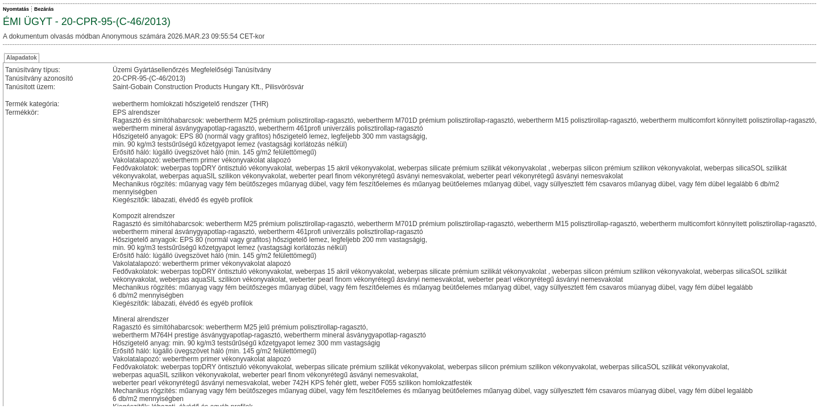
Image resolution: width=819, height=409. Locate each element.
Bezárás (44, 9)
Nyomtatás (16, 9)
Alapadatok (21, 58)
